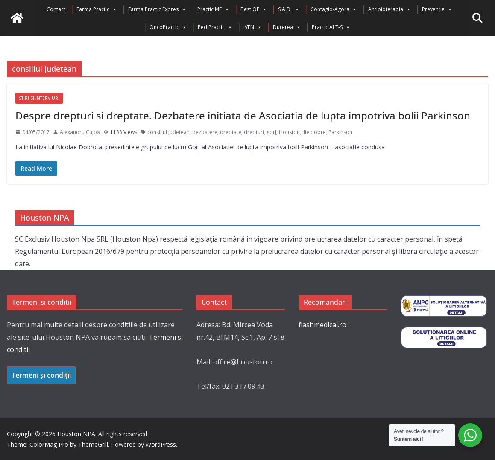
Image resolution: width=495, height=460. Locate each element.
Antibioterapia (389, 9)
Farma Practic (96, 9)
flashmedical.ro (322, 324)
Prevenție (437, 9)
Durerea (287, 27)
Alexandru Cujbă (80, 132)
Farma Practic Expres (157, 9)
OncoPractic (168, 27)
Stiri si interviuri (39, 98)
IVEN (252, 27)
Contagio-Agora (333, 9)
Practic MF (213, 9)
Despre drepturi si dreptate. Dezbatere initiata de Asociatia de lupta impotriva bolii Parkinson (242, 115)
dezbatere (204, 132)
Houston (289, 132)
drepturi (254, 132)
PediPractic (215, 27)
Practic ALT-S (331, 27)
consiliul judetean (168, 132)
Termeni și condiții (41, 375)
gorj (271, 132)
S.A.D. (288, 9)
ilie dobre (314, 132)
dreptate (230, 132)
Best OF (253, 9)
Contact (56, 9)
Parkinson (340, 132)
